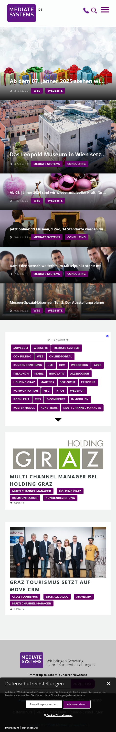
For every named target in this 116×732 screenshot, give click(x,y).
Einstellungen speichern (44, 704)
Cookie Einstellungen (58, 715)
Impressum (12, 727)
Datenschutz (30, 727)
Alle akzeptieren (76, 704)
